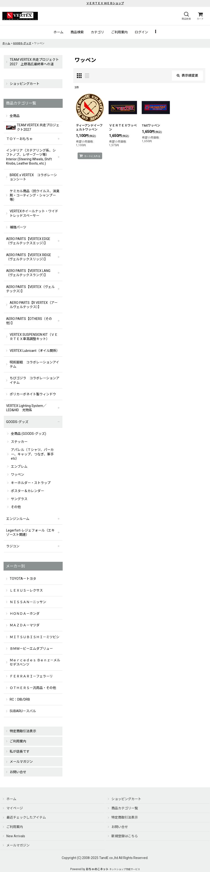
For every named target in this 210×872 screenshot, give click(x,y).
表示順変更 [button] (187, 75)
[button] (186, 16)
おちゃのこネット (97, 869)
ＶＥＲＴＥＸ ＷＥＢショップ (105, 3)
